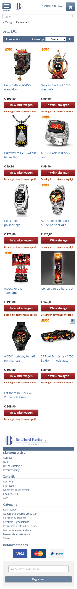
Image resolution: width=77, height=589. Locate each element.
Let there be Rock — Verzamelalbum (18, 395)
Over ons (8, 481)
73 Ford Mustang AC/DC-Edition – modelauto (58, 358)
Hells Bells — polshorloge (13, 223)
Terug (8, 22)
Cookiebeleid (10, 493)
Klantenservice (49, 6)
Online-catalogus (12, 465)
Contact (7, 457)
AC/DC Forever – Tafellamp (15, 291)
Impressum (9, 485)
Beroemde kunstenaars (16, 534)
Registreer (38, 579)
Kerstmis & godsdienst (16, 521)
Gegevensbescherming (16, 489)
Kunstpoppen (10, 509)
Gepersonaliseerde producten (20, 513)
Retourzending (11, 470)
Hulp (5, 461)
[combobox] (38, 16)
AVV (5, 498)
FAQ (60, 6)
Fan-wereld (22, 22)
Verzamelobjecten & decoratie (20, 526)
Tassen (7, 538)
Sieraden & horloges (14, 517)
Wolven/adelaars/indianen (18, 530)
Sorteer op (37, 39)
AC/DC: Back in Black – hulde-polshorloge (56, 223)
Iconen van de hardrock (57, 288)
